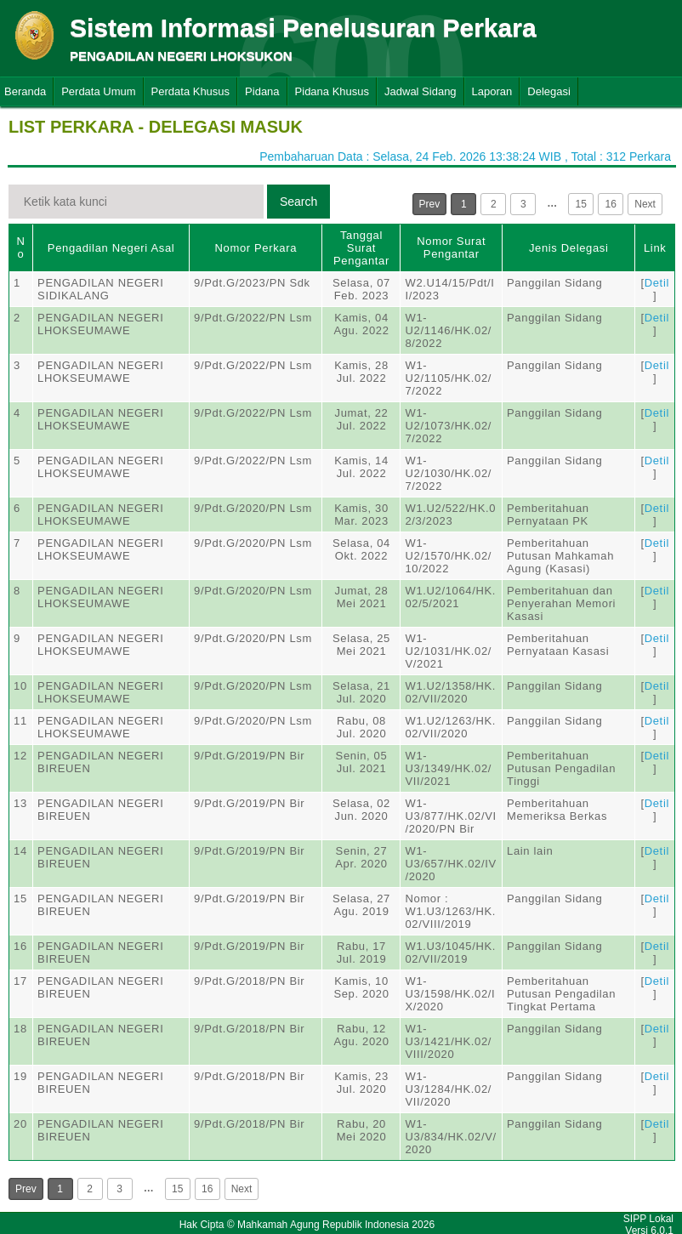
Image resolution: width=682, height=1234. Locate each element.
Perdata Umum (98, 91)
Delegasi (549, 91)
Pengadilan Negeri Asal (111, 248)
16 (611, 204)
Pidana (262, 91)
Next (645, 204)
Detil (657, 282)
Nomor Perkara (255, 248)
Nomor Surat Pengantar (451, 247)
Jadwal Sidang (420, 91)
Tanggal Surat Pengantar (361, 248)
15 (581, 204)
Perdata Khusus (190, 91)
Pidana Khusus (332, 91)
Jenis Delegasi (569, 248)
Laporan (492, 91)
